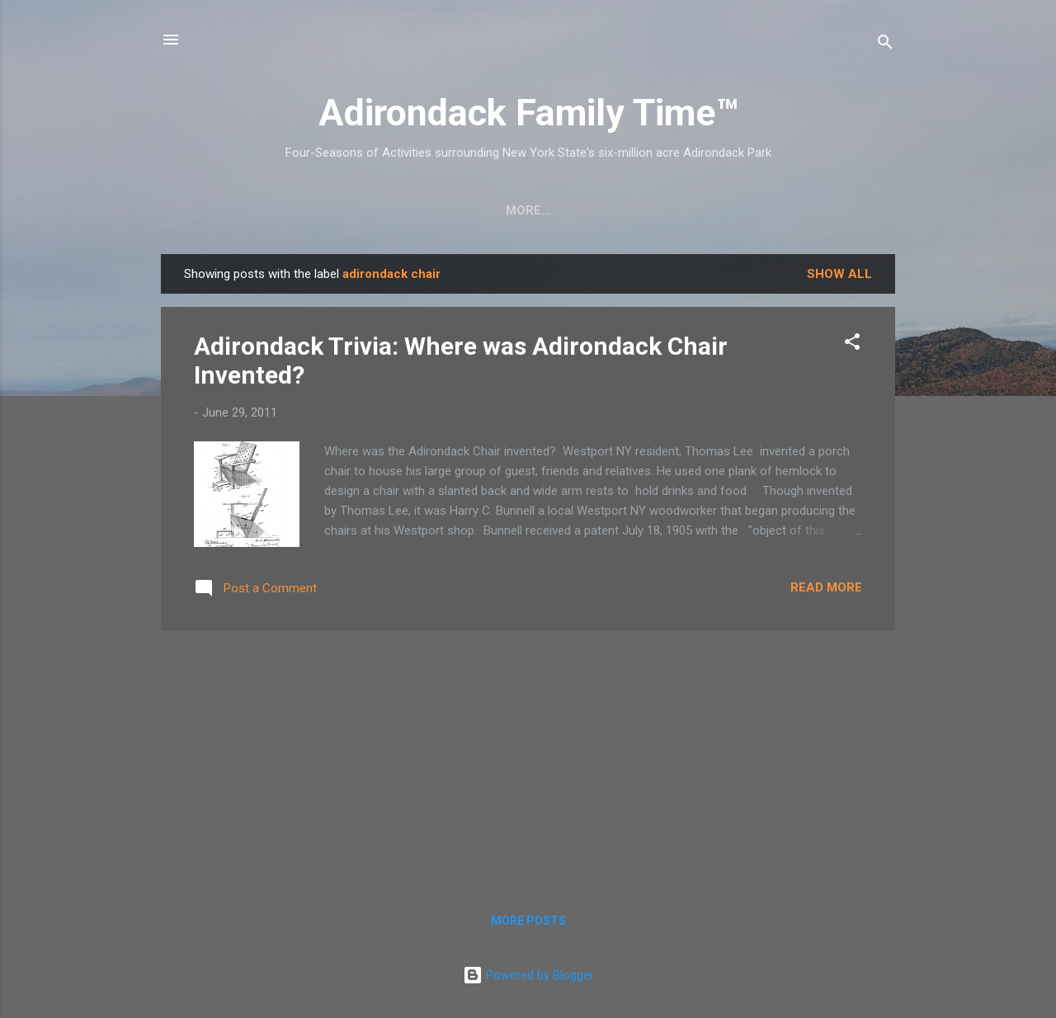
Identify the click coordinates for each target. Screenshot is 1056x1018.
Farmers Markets (652, 210)
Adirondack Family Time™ (528, 112)
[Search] (885, 45)
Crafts (285, 210)
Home (212, 210)
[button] (852, 344)
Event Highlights (802, 210)
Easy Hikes (376, 210)
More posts (528, 920)
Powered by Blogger (528, 975)
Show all (839, 273)
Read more (826, 587)
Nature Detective (501, 210)
